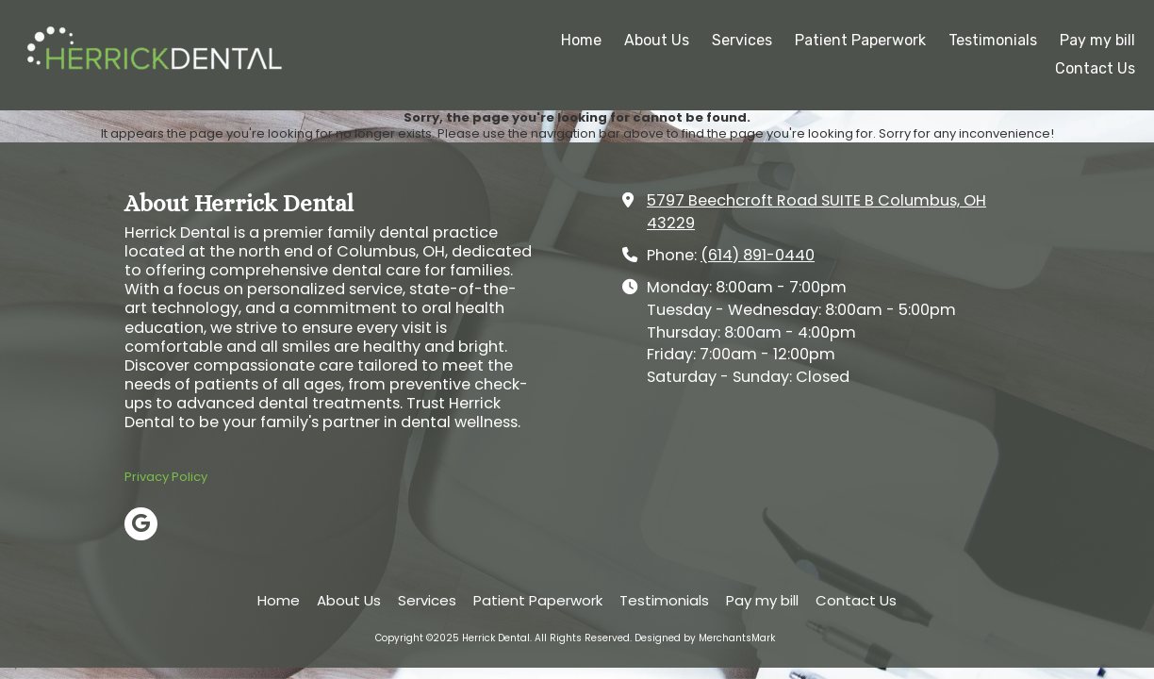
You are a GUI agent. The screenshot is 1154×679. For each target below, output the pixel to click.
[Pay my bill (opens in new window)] (1097, 41)
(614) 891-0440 (758, 255)
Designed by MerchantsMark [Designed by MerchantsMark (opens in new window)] (705, 638)
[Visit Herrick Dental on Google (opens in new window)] (140, 523)
